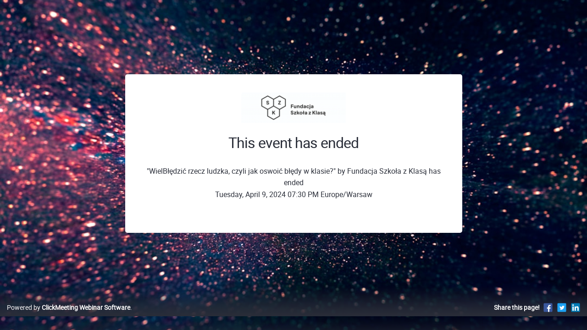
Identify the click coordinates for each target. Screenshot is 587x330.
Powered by (68, 317)
